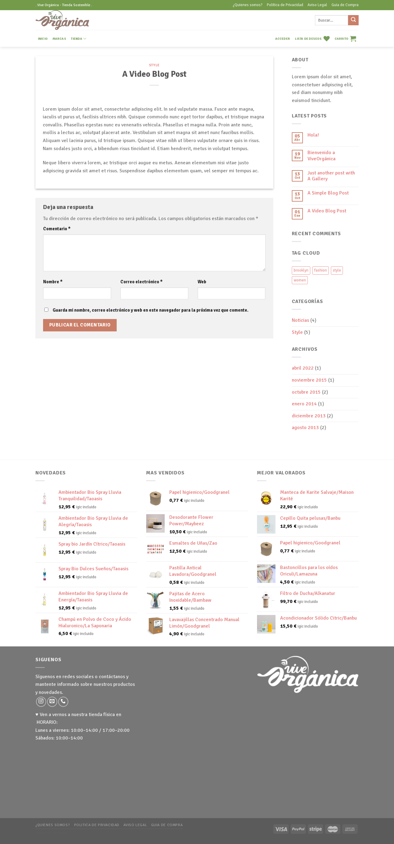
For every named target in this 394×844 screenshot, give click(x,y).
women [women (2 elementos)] (300, 280)
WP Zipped (59, 833)
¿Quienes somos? (248, 4)
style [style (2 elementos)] (337, 270)
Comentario (56, 228)
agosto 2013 (305, 427)
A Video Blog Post (327, 211)
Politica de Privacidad (285, 4)
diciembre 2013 (309, 416)
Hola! (313, 135)
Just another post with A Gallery (331, 176)
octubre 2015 (306, 392)
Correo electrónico (141, 282)
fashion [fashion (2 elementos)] (320, 270)
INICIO (43, 39)
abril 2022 (303, 368)
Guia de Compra (345, 4)
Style (154, 65)
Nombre (52, 282)
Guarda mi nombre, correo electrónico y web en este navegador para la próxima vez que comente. (150, 310)
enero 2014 (304, 404)
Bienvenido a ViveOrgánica (322, 156)
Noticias (300, 320)
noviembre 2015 (309, 380)
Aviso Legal (317, 4)
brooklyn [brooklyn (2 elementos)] (301, 270)
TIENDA (78, 39)
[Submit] (353, 20)
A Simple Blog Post (328, 193)
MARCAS (59, 39)
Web (202, 282)
